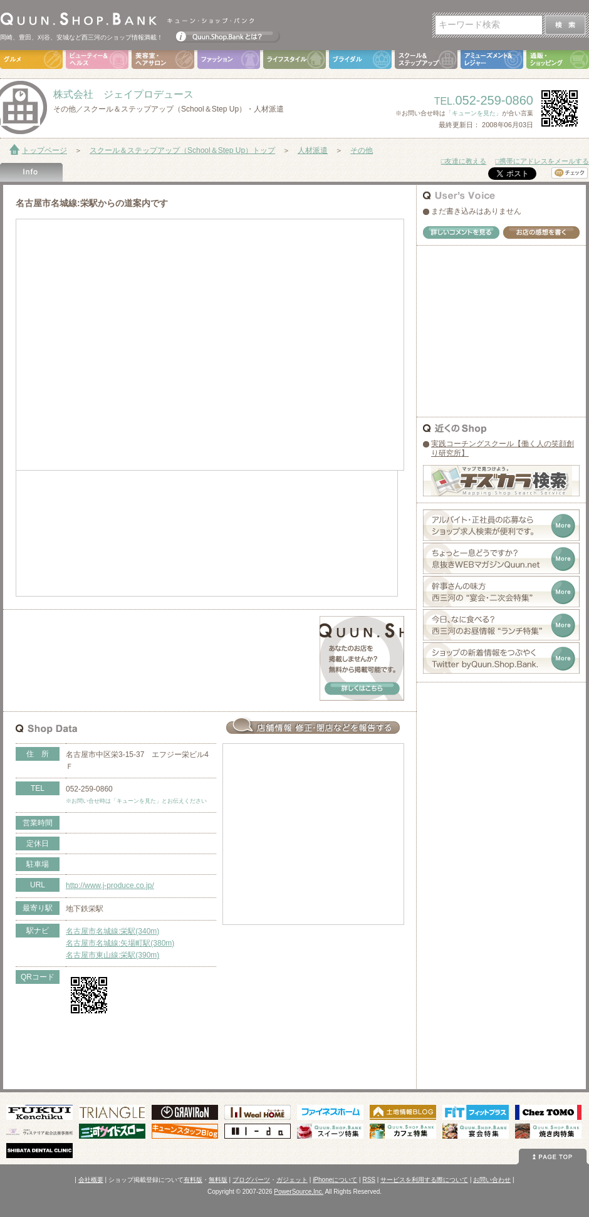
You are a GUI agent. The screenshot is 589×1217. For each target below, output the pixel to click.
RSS (368, 1179)
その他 (361, 150)
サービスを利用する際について (424, 1179)
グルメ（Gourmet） (31, 59)
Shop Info (31, 172)
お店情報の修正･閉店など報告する (313, 725)
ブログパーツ (251, 1179)
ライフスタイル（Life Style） (294, 59)
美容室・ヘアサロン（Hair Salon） (163, 59)
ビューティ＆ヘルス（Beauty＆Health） (97, 59)
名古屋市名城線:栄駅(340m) (112, 931)
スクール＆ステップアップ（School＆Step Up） (426, 59)
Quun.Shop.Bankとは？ (228, 34)
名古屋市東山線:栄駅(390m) (112, 955)
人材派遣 (313, 150)
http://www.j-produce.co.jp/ (110, 885)
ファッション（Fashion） (228, 59)
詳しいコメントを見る (461, 232)
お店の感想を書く (541, 232)
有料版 (193, 1179)
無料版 (218, 1179)
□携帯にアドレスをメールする (542, 161)
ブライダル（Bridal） (360, 59)
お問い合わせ (492, 1179)
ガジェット (292, 1179)
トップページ (44, 150)
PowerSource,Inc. (298, 1191)
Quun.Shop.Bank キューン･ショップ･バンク (127, 19)
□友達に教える (464, 161)
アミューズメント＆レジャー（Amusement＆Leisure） (492, 59)
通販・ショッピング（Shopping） (557, 59)
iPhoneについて (335, 1179)
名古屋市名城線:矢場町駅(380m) (120, 943)
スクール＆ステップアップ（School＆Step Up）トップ (182, 150)
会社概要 (90, 1179)
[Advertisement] (162, 635)
